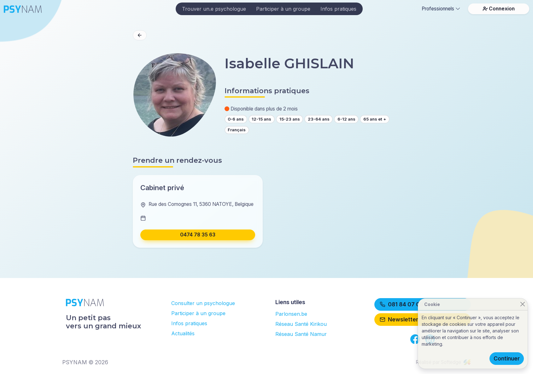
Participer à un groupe (283, 9)
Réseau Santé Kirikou (301, 324)
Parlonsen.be (291, 314)
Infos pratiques (338, 9)
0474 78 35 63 (197, 235)
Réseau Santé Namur (301, 334)
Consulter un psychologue (203, 303)
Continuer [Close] (507, 358)
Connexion (499, 9)
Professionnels (441, 9)
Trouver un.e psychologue (214, 9)
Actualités (183, 333)
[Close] (522, 304)
